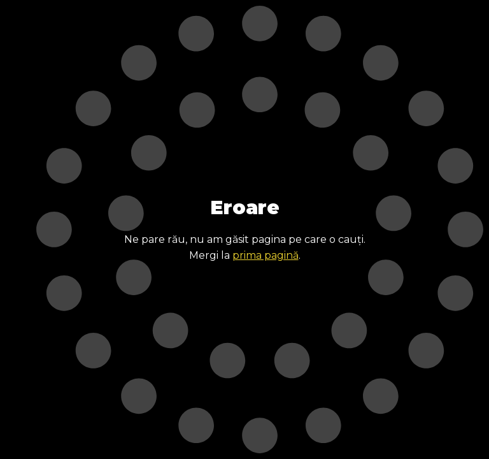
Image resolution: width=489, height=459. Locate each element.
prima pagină (265, 255)
